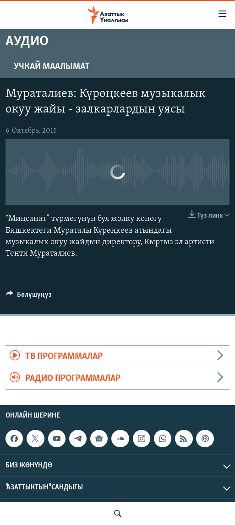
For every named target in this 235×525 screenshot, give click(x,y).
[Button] (29, 296)
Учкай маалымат (52, 66)
